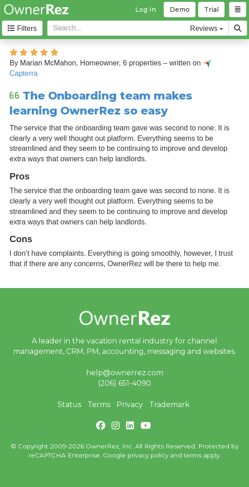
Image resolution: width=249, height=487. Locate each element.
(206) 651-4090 (124, 383)
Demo (180, 9)
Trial (211, 9)
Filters (22, 28)
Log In (145, 9)
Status (69, 404)
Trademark (169, 404)
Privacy (130, 404)
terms (192, 455)
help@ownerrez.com (124, 372)
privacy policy (147, 455)
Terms (99, 404)
